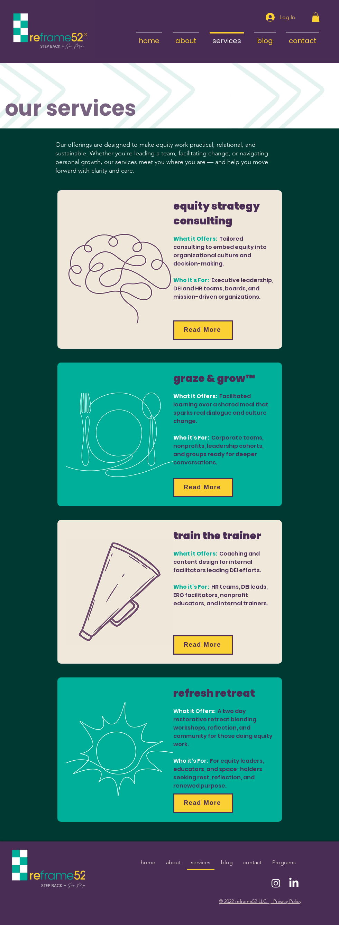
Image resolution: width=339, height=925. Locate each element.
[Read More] (203, 330)
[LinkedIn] (294, 883)
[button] (316, 17)
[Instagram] (276, 883)
